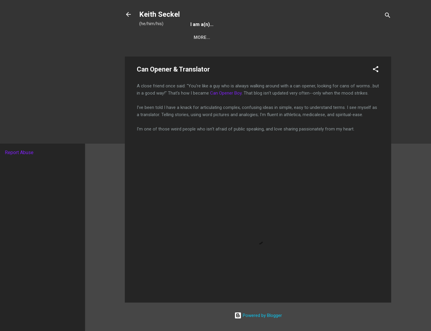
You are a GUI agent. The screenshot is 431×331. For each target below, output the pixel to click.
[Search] (387, 16)
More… (202, 37)
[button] (375, 70)
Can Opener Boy (226, 93)
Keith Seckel (159, 14)
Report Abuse (19, 152)
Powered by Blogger (258, 315)
